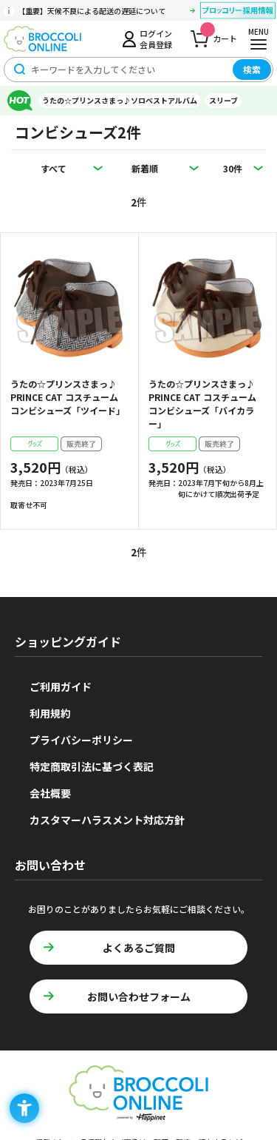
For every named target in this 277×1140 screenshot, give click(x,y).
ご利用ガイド (61, 686)
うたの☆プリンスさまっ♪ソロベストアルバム (119, 100)
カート (218, 34)
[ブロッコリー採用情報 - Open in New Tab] (238, 12)
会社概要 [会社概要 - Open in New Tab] (50, 793)
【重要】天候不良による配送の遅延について (91, 10)
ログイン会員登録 (156, 38)
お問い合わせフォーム (139, 996)
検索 (252, 69)
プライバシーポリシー (81, 739)
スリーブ (223, 100)
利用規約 (50, 713)
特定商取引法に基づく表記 (92, 766)
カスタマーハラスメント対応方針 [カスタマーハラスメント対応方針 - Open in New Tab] (107, 819)
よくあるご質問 (139, 947)
